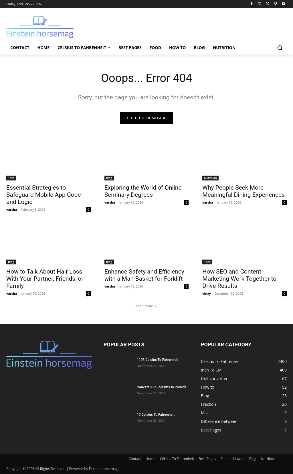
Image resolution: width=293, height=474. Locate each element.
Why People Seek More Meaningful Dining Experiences (243, 191)
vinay (206, 293)
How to (239, 458)
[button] (280, 48)
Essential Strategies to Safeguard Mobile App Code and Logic (43, 194)
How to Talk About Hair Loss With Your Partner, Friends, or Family (45, 278)
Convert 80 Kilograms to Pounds (162, 387)
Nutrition (210, 178)
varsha (11, 209)
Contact (135, 458)
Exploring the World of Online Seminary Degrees (143, 191)
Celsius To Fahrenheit (177, 458)
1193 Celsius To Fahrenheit (158, 360)
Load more (146, 306)
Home (150, 458)
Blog (109, 178)
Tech (11, 178)
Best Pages (207, 458)
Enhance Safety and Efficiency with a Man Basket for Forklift (144, 275)
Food (225, 458)
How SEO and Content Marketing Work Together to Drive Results (239, 278)
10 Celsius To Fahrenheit (156, 415)
